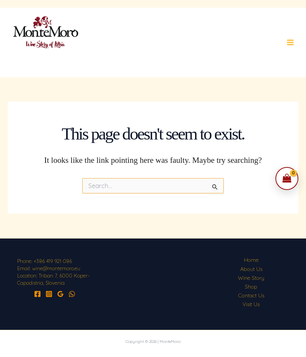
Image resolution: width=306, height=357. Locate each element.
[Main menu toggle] (290, 42)
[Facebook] (37, 293)
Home (251, 259)
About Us (251, 269)
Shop (251, 286)
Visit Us (251, 304)
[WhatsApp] (71, 293)
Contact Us (251, 295)
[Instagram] (49, 293)
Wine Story (251, 277)
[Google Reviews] (60, 293)
